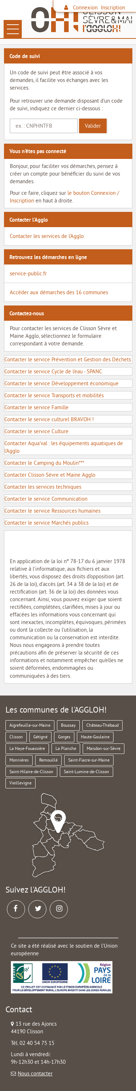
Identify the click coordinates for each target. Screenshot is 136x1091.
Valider (93, 125)
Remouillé (48, 760)
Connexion (85, 7)
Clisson (16, 736)
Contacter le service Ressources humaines (52, 510)
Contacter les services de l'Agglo (47, 236)
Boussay (68, 725)
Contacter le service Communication (45, 498)
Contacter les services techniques (42, 486)
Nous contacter (35, 1073)
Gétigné (40, 736)
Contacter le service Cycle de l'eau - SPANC (53, 371)
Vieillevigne (20, 783)
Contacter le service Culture (36, 431)
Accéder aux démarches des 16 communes (59, 292)
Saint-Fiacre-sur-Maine (89, 760)
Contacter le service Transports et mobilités (54, 395)
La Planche (65, 748)
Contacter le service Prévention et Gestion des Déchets (67, 359)
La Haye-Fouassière (27, 748)
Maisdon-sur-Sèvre (103, 748)
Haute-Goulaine (95, 736)
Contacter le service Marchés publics (46, 522)
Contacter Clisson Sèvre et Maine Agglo (49, 474)
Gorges (64, 736)
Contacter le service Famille (36, 407)
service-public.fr (28, 273)
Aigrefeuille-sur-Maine (29, 725)
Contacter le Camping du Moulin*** (44, 462)
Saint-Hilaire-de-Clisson (31, 771)
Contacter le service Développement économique (61, 383)
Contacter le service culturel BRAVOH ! (49, 419)
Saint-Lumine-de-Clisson (86, 771)
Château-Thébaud (102, 725)
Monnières (19, 760)
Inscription (113, 7)
